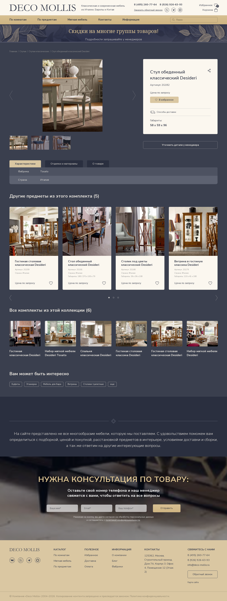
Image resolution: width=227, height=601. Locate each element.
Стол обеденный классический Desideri (83, 263)
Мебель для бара (52, 384)
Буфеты (16, 384)
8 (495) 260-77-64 (145, 4)
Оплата (88, 566)
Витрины (72, 384)
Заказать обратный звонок (148, 10)
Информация (130, 19)
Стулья (23, 51)
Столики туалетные (93, 384)
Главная (13, 51)
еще (112, 384)
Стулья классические (39, 51)
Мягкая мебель (77, 19)
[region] (72, 143)
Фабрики (117, 566)
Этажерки (31, 384)
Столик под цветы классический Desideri (136, 263)
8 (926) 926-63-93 (171, 4)
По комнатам (17, 19)
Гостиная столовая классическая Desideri (30, 263)
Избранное (91, 555)
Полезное (91, 549)
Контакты (104, 19)
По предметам (47, 19)
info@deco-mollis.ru (199, 565)
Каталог (60, 549)
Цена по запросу (160, 92)
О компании (119, 555)
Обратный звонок (202, 574)
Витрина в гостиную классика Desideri (188, 263)
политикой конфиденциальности (123, 520)
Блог (114, 560)
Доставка (90, 560)
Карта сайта (193, 582)
